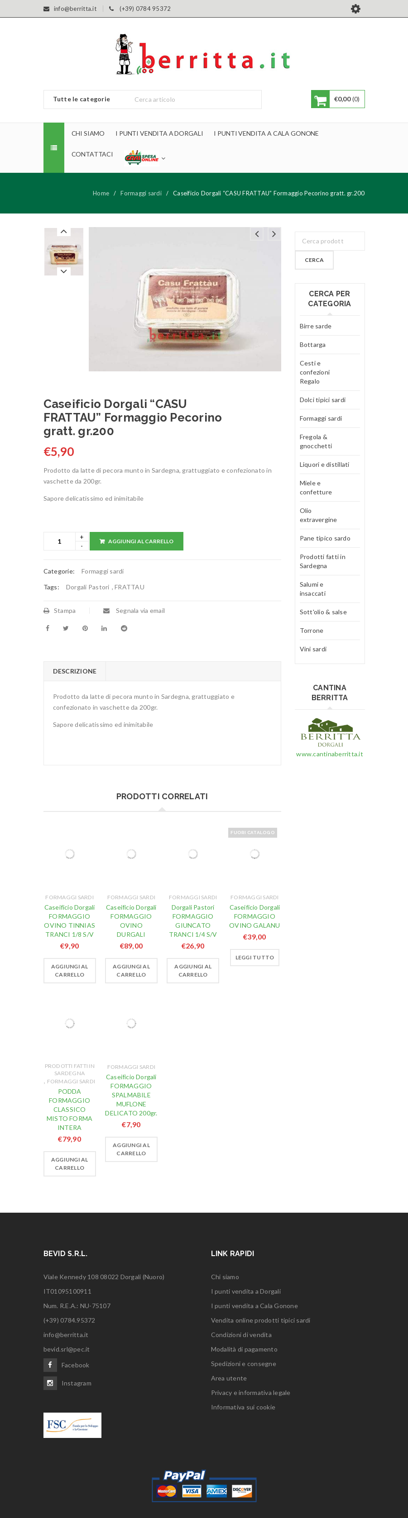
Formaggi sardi (141, 193)
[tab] (74, 671)
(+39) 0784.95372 (69, 1320)
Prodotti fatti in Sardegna (70, 1070)
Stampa (59, 610)
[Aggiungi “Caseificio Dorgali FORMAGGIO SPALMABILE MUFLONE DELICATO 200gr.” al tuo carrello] (131, 1149)
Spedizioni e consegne (243, 1363)
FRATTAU (129, 587)
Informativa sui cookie (243, 1407)
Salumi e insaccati (313, 588)
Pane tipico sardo (325, 538)
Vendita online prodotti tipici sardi (261, 1320)
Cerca (314, 259)
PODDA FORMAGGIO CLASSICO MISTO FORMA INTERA (69, 1109)
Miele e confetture (316, 487)
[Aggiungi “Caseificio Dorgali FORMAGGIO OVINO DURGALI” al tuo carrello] (131, 970)
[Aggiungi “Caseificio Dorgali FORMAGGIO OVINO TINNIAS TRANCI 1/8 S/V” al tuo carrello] (69, 970)
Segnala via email (134, 610)
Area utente (229, 1378)
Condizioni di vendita (241, 1334)
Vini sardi (313, 649)
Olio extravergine (318, 515)
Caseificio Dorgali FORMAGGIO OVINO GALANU (254, 916)
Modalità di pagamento (244, 1349)
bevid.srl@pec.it (66, 1349)
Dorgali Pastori (88, 587)
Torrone (312, 630)
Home (101, 193)
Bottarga (313, 344)
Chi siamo (225, 1277)
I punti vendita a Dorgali (246, 1291)
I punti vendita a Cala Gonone (254, 1305)
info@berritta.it (66, 1334)
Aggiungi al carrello (140, 541)
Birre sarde (316, 326)
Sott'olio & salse (323, 612)
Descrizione (75, 671)
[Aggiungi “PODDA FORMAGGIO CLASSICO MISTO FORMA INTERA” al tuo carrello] (69, 1163)
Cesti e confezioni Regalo (315, 372)
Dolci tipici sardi (323, 399)
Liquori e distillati (325, 464)
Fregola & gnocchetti (316, 441)
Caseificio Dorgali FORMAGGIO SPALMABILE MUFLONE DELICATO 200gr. (131, 1095)
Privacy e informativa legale (251, 1392)
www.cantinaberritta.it (329, 754)
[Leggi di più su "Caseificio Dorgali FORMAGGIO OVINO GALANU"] (255, 957)
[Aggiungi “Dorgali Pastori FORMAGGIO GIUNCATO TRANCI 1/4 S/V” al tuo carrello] (193, 970)
